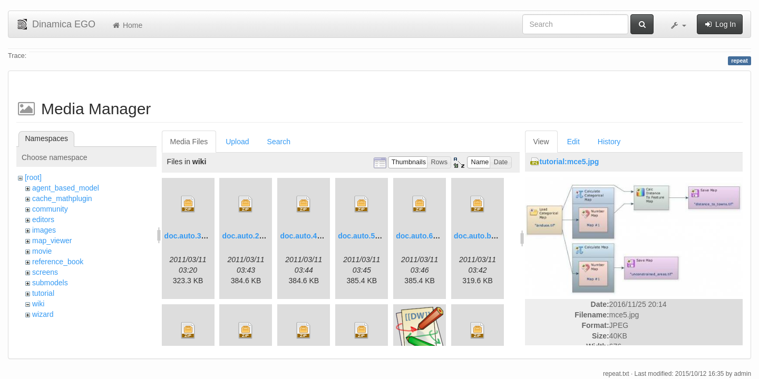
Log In (720, 24)
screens (45, 272)
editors (43, 219)
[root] (33, 177)
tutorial (43, 293)
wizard (42, 314)
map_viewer (52, 240)
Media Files (189, 141)
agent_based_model (65, 188)
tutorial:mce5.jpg (569, 161)
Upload (237, 141)
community (50, 209)
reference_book (57, 261)
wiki (38, 304)
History (609, 141)
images (44, 230)
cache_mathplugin (62, 198)
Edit (573, 141)
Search (278, 141)
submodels (50, 282)
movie (42, 251)
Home (126, 25)
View (541, 141)
